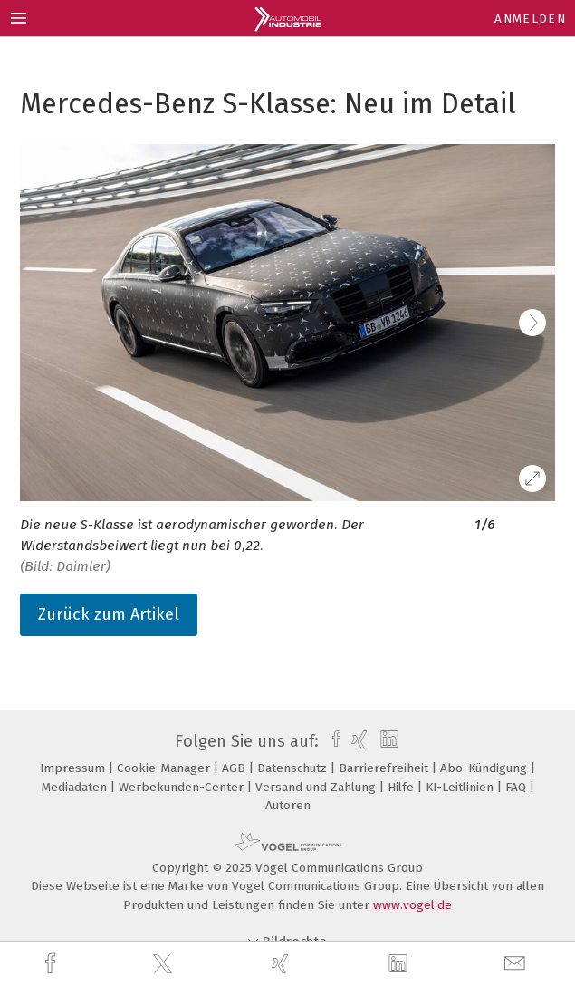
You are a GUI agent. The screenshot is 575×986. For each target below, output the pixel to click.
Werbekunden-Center (183, 787)
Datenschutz (294, 768)
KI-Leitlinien (461, 787)
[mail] (517, 964)
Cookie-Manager (165, 768)
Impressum (74, 768)
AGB (235, 768)
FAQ (517, 787)
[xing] (282, 963)
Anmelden (530, 18)
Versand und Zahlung (317, 787)
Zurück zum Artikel (108, 614)
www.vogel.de (412, 905)
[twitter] (164, 964)
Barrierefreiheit (385, 768)
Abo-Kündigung (485, 768)
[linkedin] (400, 964)
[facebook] (52, 964)
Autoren (288, 805)
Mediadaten (76, 787)
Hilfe (402, 787)
